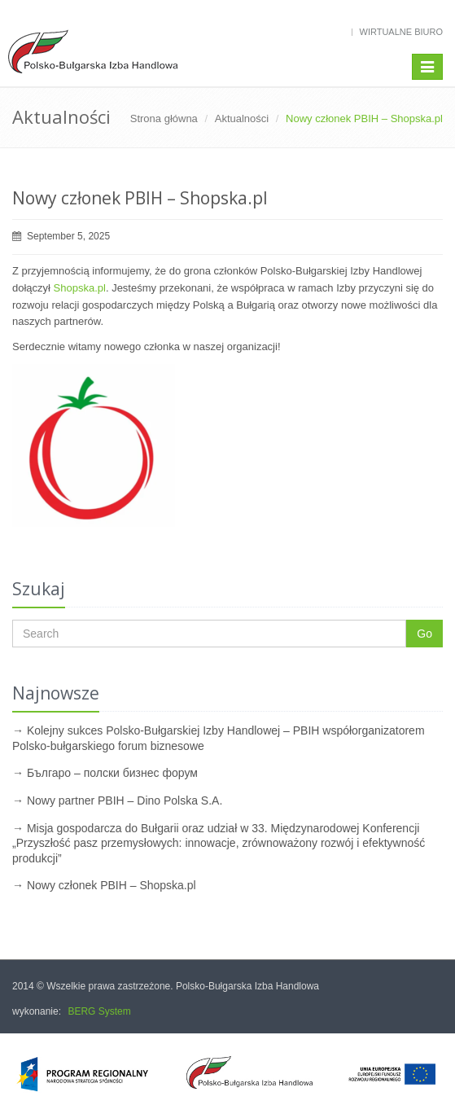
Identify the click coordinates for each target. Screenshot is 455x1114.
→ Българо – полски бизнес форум (105, 772)
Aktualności (242, 118)
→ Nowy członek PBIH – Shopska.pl (104, 885)
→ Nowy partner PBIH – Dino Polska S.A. (117, 800)
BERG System (99, 1011)
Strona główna (164, 118)
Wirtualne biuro (401, 32)
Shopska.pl (80, 288)
